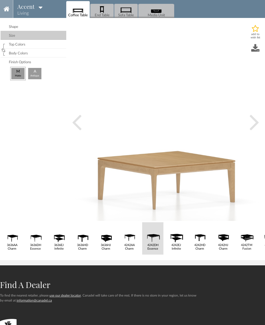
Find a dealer (25, 284)
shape (13, 27)
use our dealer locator (65, 295)
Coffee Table (78, 11)
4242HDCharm (199, 236)
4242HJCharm (223, 236)
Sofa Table (126, 11)
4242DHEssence (152, 236)
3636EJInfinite (59, 236)
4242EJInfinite (176, 236)
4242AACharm (129, 236)
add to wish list (255, 36)
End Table (102, 11)
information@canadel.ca (34, 300)
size (12, 36)
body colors (18, 53)
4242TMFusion (246, 236)
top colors (17, 44)
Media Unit (156, 11)
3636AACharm (12, 236)
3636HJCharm (106, 236)
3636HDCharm (82, 236)
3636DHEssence (35, 236)
